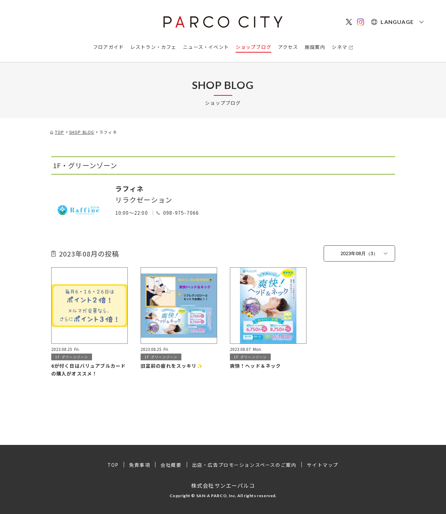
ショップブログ (253, 46)
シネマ (339, 46)
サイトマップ (323, 464)
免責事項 (139, 464)
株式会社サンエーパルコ (223, 485)
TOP (113, 464)
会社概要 (170, 464)
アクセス (288, 46)
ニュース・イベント (206, 46)
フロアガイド (108, 46)
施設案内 (315, 46)
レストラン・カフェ (153, 46)
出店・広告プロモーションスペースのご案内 (244, 464)
